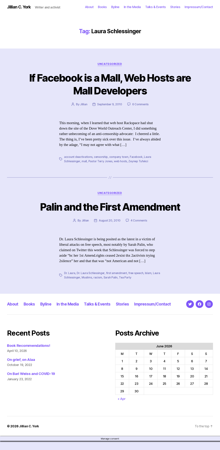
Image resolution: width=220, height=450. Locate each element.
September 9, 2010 (109, 104)
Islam (149, 273)
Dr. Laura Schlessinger (91, 273)
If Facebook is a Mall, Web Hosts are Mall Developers (110, 84)
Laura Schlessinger (76, 277)
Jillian (83, 104)
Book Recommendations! (29, 354)
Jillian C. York (19, 7)
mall (84, 161)
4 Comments (138, 220)
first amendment (117, 273)
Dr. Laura (69, 273)
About (89, 7)
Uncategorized (110, 64)
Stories (175, 7)
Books (102, 7)
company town (119, 157)
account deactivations (78, 157)
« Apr (122, 408)
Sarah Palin (118, 277)
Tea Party (133, 277)
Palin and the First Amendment (110, 206)
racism (105, 277)
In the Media (132, 7)
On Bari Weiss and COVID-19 (32, 383)
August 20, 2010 (110, 220)
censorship (101, 157)
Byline (115, 7)
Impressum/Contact (199, 7)
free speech (137, 273)
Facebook (136, 157)
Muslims (95, 277)
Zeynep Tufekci (139, 161)
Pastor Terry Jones (101, 161)
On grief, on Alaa (21, 369)
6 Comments (140, 104)
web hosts (121, 161)
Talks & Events (155, 7)
